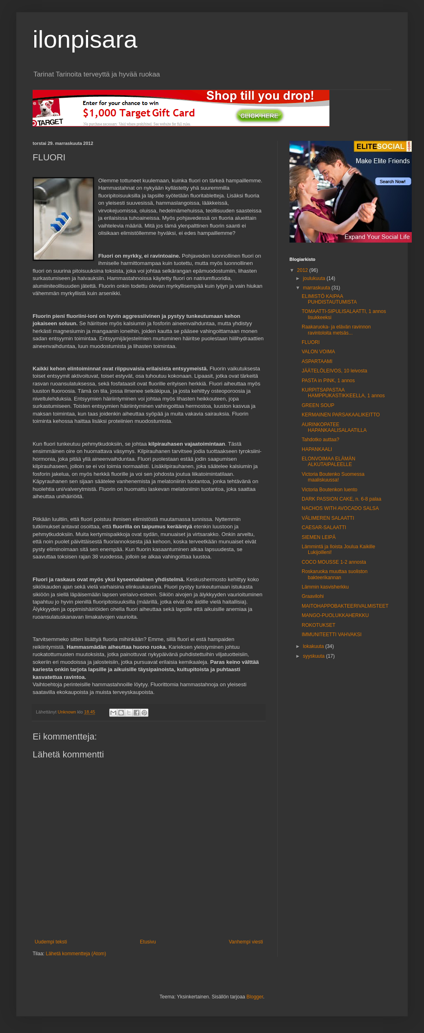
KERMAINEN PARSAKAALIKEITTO (341, 415)
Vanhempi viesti (246, 942)
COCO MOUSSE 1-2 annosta (334, 562)
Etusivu (148, 942)
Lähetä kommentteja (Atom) (76, 953)
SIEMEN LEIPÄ (319, 537)
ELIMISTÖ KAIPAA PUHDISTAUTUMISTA (329, 299)
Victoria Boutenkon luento (330, 489)
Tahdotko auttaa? (320, 439)
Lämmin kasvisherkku (325, 587)
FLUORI (311, 342)
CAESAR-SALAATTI (324, 527)
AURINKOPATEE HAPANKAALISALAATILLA (334, 427)
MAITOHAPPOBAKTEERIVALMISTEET (345, 606)
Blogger (255, 997)
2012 (303, 270)
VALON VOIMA (318, 352)
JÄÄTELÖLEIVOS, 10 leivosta (334, 371)
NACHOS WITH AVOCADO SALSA (340, 508)
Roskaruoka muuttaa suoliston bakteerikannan (334, 574)
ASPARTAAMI (317, 361)
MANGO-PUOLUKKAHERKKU (335, 615)
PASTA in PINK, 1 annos (328, 380)
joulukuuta (315, 278)
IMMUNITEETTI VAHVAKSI (332, 634)
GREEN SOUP (318, 405)
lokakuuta (314, 646)
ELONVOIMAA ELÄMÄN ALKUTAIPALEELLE (328, 461)
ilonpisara (85, 39)
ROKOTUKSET (319, 625)
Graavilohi (313, 596)
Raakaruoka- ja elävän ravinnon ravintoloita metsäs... (336, 329)
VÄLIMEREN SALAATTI (328, 518)
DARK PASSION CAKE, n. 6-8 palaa (341, 499)
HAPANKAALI (317, 449)
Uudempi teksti (51, 942)
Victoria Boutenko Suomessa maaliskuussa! (333, 477)
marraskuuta (317, 288)
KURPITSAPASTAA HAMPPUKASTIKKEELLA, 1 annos (343, 392)
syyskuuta (314, 656)
